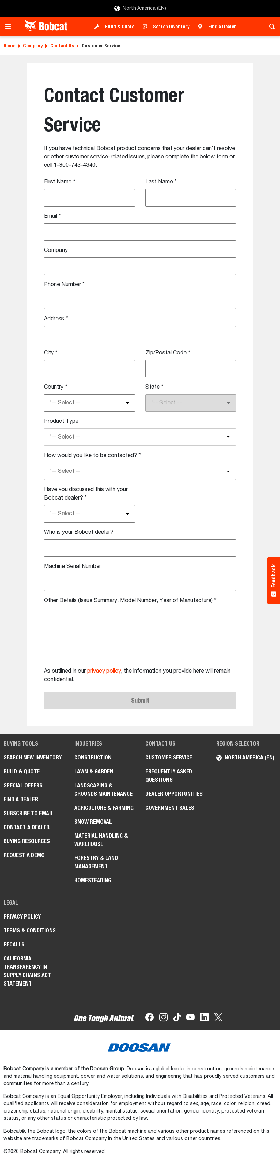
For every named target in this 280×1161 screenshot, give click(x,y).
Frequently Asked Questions (168, 775)
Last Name (161, 182)
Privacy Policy (22, 916)
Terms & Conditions (29, 930)
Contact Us (62, 45)
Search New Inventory (32, 757)
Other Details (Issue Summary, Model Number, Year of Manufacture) (130, 601)
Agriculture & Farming (104, 807)
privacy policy (104, 671)
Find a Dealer (222, 26)
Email (52, 216)
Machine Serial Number (72, 566)
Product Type (61, 421)
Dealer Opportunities (174, 794)
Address (56, 319)
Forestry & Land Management (96, 862)
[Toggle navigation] (10, 26)
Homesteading (92, 880)
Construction (93, 757)
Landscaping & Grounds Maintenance (103, 789)
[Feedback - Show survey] (273, 580)
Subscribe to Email (28, 813)
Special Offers (23, 785)
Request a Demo (24, 855)
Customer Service (168, 757)
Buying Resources (26, 841)
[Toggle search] (270, 26)
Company (33, 45)
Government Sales (169, 807)
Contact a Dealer (26, 827)
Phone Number (64, 284)
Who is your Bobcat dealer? (78, 532)
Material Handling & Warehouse (101, 839)
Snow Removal (93, 821)
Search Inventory (171, 26)
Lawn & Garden (93, 771)
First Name (59, 182)
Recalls (13, 944)
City (51, 353)
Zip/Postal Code (167, 353)
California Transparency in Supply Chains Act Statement (27, 971)
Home (9, 45)
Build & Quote (119, 26)
